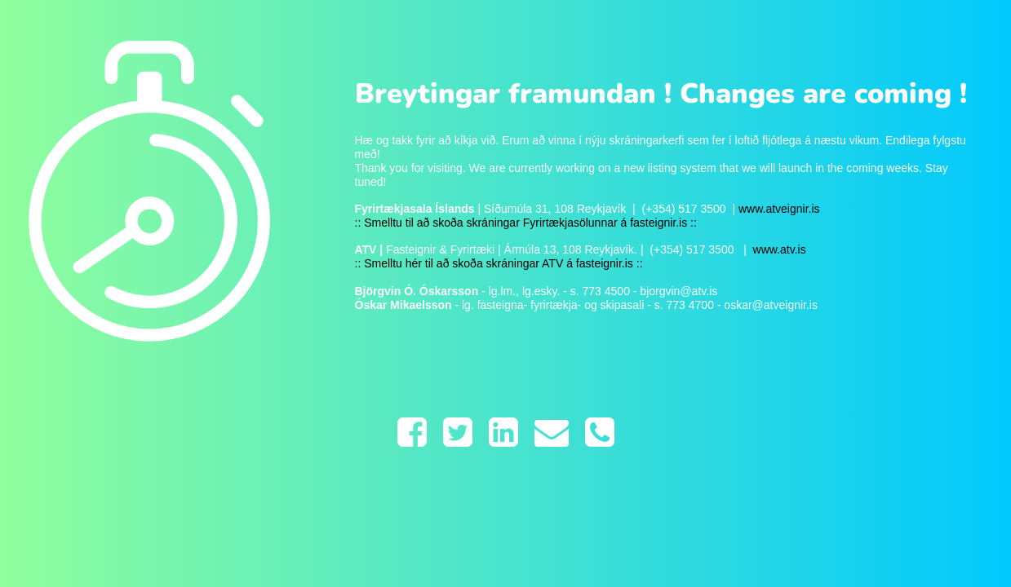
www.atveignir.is (779, 208)
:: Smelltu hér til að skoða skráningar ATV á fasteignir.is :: (499, 263)
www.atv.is (778, 249)
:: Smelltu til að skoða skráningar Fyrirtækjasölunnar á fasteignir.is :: (526, 222)
